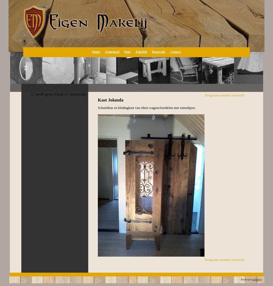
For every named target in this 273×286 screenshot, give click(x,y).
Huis (127, 52)
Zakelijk (141, 52)
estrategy (257, 279)
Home (96, 52)
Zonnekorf (112, 52)
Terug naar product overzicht (224, 95)
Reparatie (159, 52)
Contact (175, 52)
